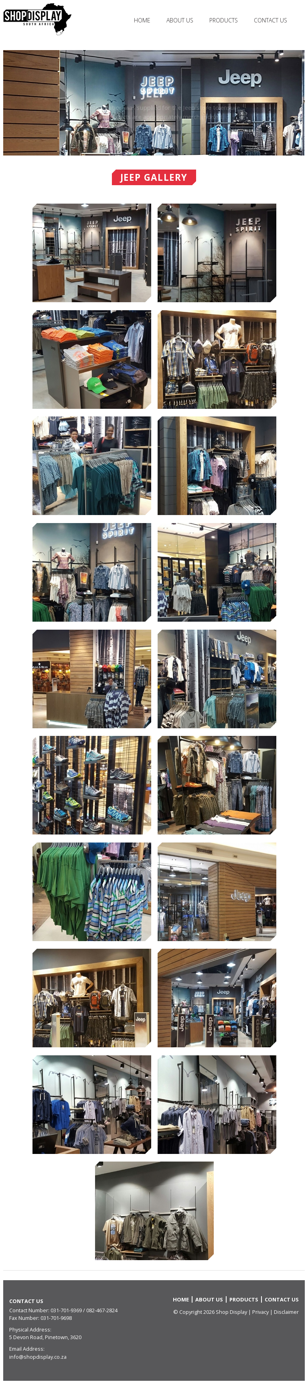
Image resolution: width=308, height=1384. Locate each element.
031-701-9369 (66, 1310)
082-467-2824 (102, 1310)
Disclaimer (286, 1311)
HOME (142, 20)
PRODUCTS (243, 1299)
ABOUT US (209, 1299)
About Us (179, 20)
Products (223, 20)
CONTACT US (282, 1299)
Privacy (260, 1311)
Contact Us (270, 20)
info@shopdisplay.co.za (38, 1356)
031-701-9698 (56, 1317)
